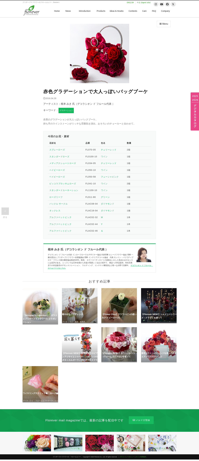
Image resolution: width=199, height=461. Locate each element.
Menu (163, 24)
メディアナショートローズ (62, 163)
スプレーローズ (57, 150)
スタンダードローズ (59, 156)
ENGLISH (130, 2)
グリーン (105, 197)
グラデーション (66, 110)
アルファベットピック (60, 217)
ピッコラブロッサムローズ (62, 183)
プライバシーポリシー (127, 457)
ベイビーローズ (57, 170)
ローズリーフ (56, 197)
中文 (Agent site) (144, 2)
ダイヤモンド (107, 204)
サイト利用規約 (141, 457)
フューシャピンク (110, 177)
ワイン (104, 156)
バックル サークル (58, 204)
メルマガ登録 (141, 420)
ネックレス (54, 210)
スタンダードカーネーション (63, 190)
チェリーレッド (108, 150)
